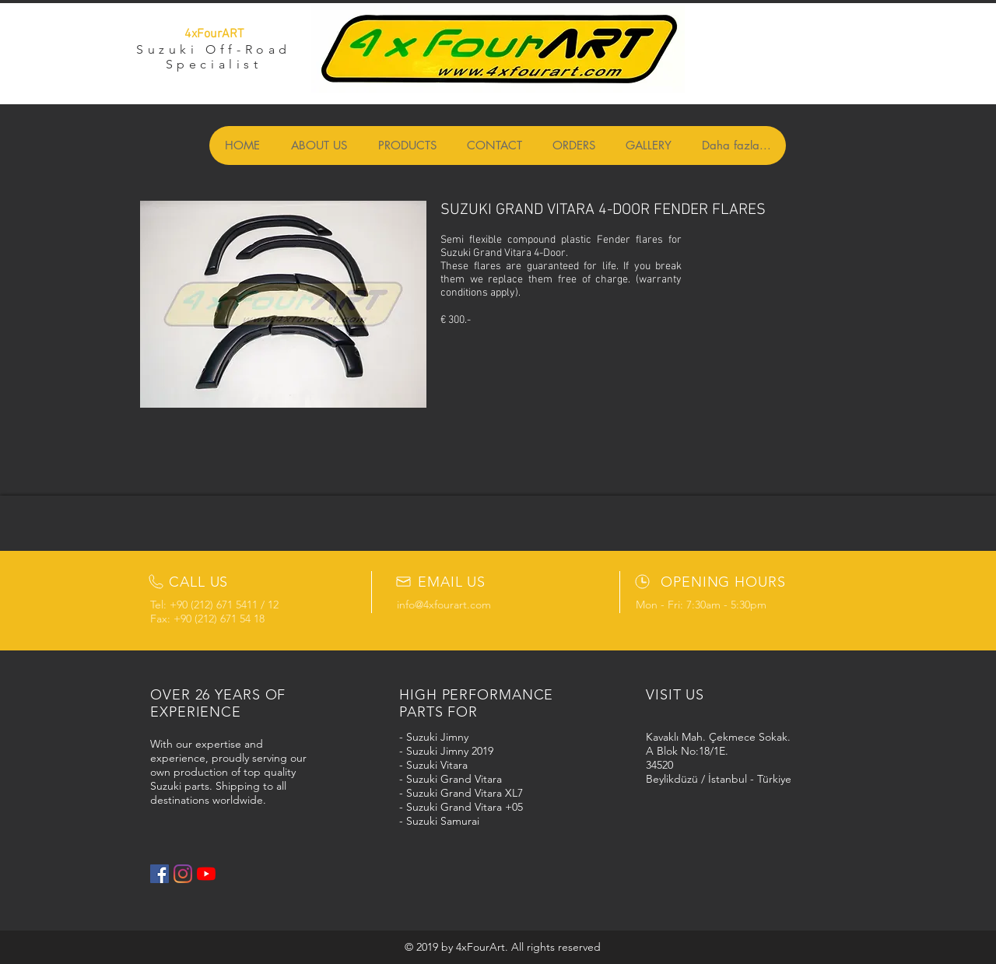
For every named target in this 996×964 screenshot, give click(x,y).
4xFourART (214, 34)
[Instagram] (183, 873)
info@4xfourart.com (444, 605)
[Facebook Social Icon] (159, 873)
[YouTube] (206, 873)
